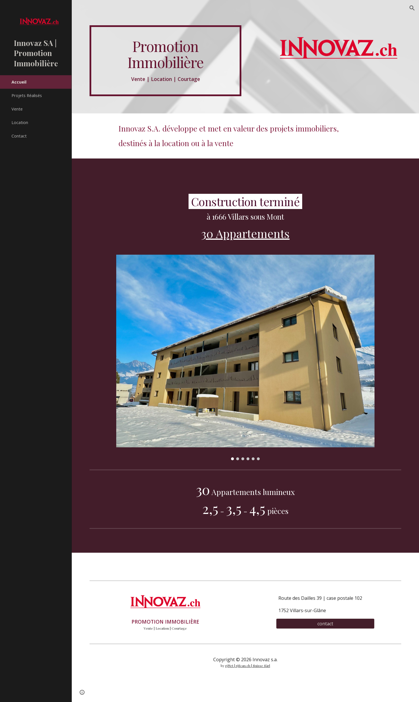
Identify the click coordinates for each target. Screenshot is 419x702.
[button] (412, 8)
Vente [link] (17, 109)
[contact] (325, 623)
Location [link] (19, 122)
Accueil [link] (18, 82)
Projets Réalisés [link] (26, 95)
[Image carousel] (245, 357)
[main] (165, 60)
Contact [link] (19, 136)
